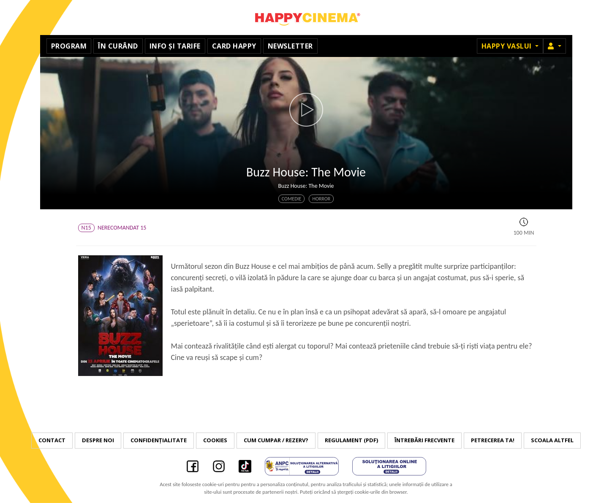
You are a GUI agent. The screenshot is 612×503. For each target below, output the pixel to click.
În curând (118, 46)
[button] (554, 46)
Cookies (215, 440)
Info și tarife (175, 46)
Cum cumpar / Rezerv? (276, 440)
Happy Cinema (306, 17)
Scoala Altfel (552, 440)
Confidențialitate (159, 440)
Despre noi (98, 440)
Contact (51, 440)
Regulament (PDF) (351, 440)
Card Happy (234, 46)
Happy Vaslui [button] (507, 46)
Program (69, 46)
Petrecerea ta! (492, 440)
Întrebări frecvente (424, 440)
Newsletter (290, 46)
